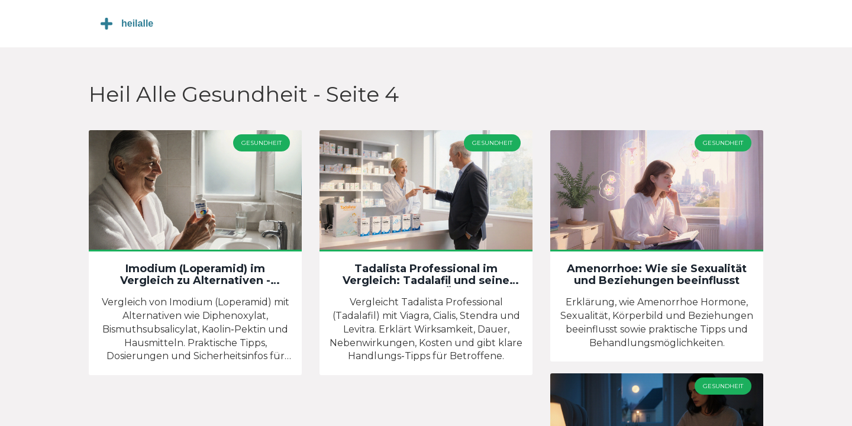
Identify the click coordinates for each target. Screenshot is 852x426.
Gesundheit (261, 143)
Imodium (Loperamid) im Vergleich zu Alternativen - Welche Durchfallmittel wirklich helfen (195, 275)
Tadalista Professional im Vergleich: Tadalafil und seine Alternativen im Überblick (426, 275)
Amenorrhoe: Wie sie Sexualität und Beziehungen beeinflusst (657, 275)
